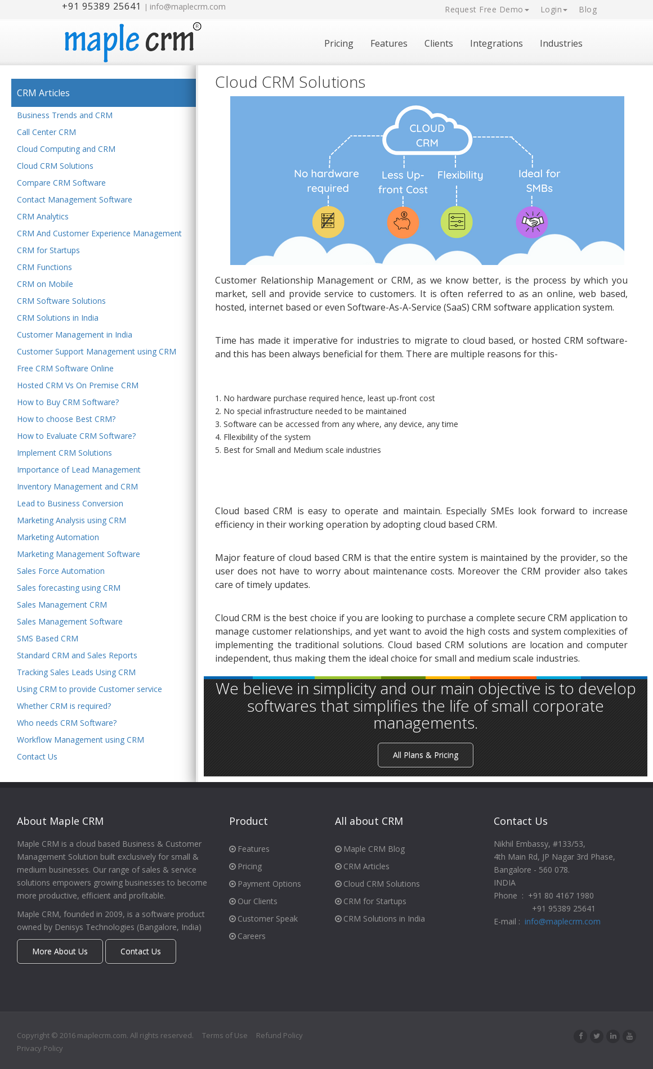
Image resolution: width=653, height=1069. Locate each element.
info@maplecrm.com (188, 6)
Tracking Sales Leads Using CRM (76, 672)
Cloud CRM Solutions (55, 166)
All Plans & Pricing (425, 754)
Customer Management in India (74, 335)
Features (389, 43)
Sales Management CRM (62, 605)
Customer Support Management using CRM (96, 352)
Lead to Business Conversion (70, 503)
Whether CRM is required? (64, 706)
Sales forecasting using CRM (68, 588)
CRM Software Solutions (61, 301)
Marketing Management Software (78, 554)
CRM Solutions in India (58, 318)
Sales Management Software (70, 622)
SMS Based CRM (47, 639)
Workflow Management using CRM (80, 740)
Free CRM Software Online (65, 368)
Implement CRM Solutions (64, 453)
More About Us (60, 951)
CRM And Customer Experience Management (99, 233)
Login (554, 9)
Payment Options (265, 883)
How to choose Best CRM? (66, 419)
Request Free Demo (487, 9)
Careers (247, 936)
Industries (561, 43)
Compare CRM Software (61, 183)
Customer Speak (263, 918)
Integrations (496, 43)
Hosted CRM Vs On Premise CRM (77, 385)
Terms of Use (225, 1035)
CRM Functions (44, 267)
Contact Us (37, 757)
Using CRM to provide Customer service (89, 689)
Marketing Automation (58, 537)
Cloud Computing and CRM (66, 149)
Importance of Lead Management (79, 470)
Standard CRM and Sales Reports (77, 655)
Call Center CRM (46, 132)
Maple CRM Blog (370, 848)
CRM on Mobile (45, 284)
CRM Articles (43, 93)
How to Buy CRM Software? (68, 402)
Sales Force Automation (61, 571)
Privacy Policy (40, 1048)
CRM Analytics (43, 217)
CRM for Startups (48, 250)
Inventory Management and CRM (77, 487)
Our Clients (253, 901)
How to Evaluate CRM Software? (76, 436)
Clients (438, 43)
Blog (588, 9)
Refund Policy (279, 1035)
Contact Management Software (74, 200)
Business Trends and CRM (65, 115)
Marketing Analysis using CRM (71, 520)
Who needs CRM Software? (67, 723)
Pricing (339, 43)
